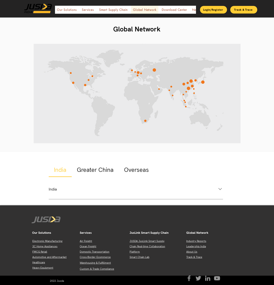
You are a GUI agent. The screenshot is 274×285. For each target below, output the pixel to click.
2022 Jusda (57, 281)
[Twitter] (198, 278)
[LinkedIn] (207, 278)
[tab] (60, 170)
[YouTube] (217, 278)
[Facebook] (189, 278)
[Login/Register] (213, 10)
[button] (66, 10)
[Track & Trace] (243, 10)
